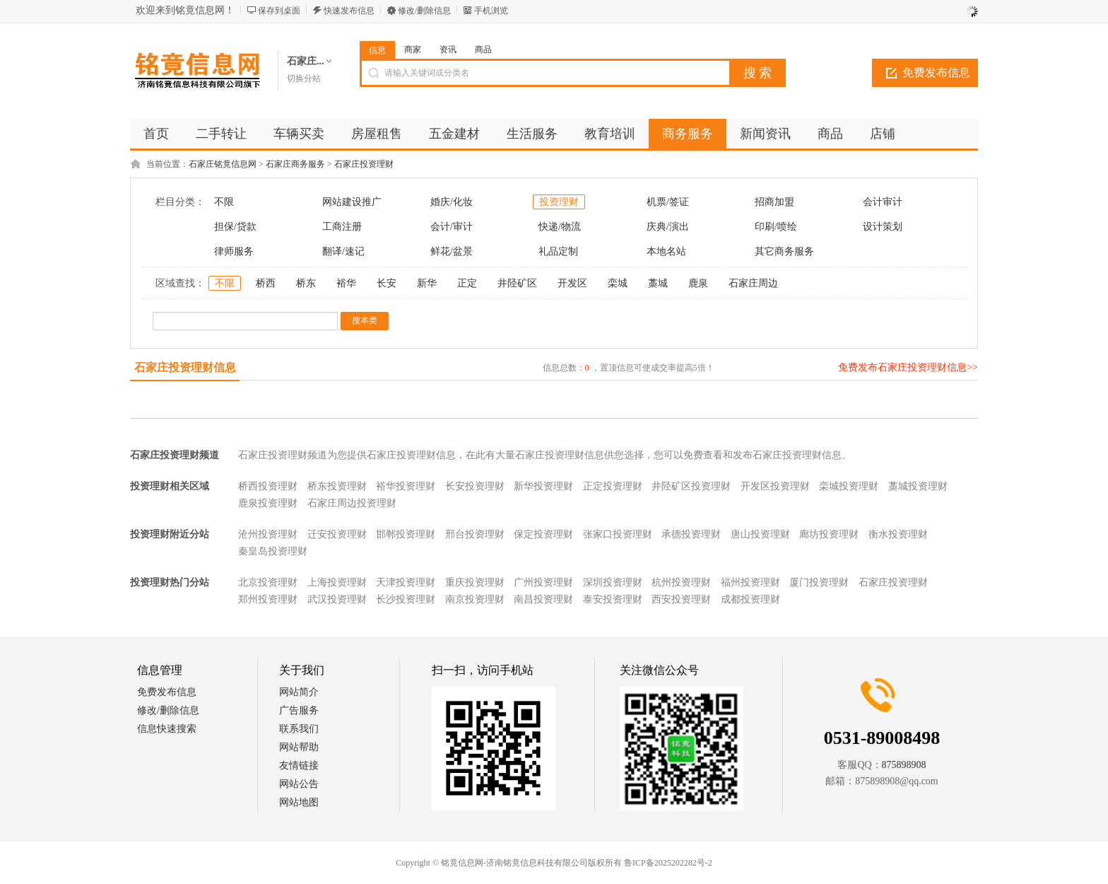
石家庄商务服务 (295, 164)
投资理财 (559, 202)
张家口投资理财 (617, 534)
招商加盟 (774, 202)
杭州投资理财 (681, 582)
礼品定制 (558, 251)
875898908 (904, 765)
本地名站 (666, 251)
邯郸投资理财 (405, 534)
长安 (386, 283)
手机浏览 (491, 11)
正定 (467, 283)
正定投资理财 (612, 486)
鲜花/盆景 (451, 251)
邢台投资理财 (475, 534)
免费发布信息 (936, 72)
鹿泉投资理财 (267, 503)
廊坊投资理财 (829, 534)
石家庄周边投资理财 (351, 503)
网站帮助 (299, 747)
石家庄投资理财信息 (185, 367)
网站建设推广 (352, 202)
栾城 (617, 283)
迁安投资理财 (337, 534)
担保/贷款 (235, 226)
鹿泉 (698, 283)
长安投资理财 (475, 486)
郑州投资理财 (267, 599)
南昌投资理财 (543, 599)
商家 (412, 49)
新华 (427, 283)
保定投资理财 (543, 534)
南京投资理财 (475, 599)
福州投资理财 (750, 582)
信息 (377, 50)
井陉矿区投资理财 (691, 486)
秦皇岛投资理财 (272, 551)
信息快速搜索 (166, 728)
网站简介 (299, 692)
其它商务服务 (784, 251)
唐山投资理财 (760, 534)
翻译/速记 (343, 251)
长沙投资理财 (405, 599)
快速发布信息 (349, 11)
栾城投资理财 (848, 486)
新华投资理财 (543, 486)
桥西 (266, 283)
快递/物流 (559, 226)
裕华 (346, 283)
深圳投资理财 (612, 582)
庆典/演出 (668, 226)
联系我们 (299, 728)
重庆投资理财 (475, 582)
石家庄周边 (753, 283)
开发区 (572, 283)
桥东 (306, 283)
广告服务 (299, 710)
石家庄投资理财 (364, 164)
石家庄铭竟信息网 (223, 164)
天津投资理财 (405, 582)
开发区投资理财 (775, 486)
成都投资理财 (750, 599)
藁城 (658, 283)
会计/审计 (451, 226)
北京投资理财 (267, 582)
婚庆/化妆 (451, 202)
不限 (224, 202)
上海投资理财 (337, 582)
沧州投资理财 (267, 534)
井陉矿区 (517, 283)
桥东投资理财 (337, 486)
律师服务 (234, 251)
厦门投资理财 (819, 582)
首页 (156, 134)
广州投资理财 (543, 582)
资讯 (448, 49)
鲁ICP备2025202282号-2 (668, 863)
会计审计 (882, 202)
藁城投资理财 (918, 486)
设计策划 (882, 226)
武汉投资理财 (337, 599)
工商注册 (342, 226)
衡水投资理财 (898, 534)
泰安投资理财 (612, 599)
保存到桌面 (279, 11)
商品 (483, 49)
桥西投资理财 (267, 486)
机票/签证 (668, 202)
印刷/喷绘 (776, 226)
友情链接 (299, 765)
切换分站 (304, 78)
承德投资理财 (691, 534)
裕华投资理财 (405, 486)
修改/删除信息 (424, 11)
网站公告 (299, 784)
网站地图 (299, 802)
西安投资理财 (681, 599)
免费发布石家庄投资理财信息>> (908, 367)
